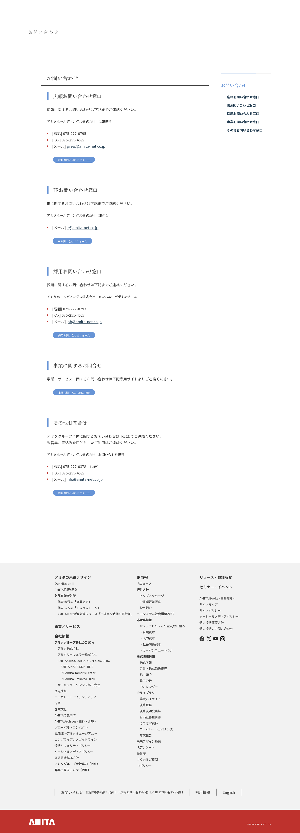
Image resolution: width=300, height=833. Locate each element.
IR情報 (142, 577)
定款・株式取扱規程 (153, 668)
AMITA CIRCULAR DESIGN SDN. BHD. (84, 660)
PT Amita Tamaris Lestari (78, 672)
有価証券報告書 (150, 716)
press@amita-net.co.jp (86, 146)
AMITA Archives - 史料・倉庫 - (75, 721)
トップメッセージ (152, 595)
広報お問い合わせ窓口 (135, 792)
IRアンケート (146, 747)
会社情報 (62, 636)
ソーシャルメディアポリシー (74, 751)
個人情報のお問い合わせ (216, 628)
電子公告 (146, 680)
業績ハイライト (150, 698)
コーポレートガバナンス (156, 729)
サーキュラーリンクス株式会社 (79, 684)
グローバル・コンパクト (71, 727)
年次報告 (146, 735)
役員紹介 (146, 607)
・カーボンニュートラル (156, 650)
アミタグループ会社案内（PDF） (77, 763)
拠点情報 (61, 690)
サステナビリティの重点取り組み (162, 625)
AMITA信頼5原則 (66, 589)
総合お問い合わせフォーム (74, 493)
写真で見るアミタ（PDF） (73, 769)
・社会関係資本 (150, 644)
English (229, 792)
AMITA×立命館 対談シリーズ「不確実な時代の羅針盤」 (96, 613)
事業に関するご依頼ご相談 (74, 393)
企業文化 (61, 709)
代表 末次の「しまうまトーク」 (79, 607)
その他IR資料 (149, 723)
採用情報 (202, 792)
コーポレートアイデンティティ (75, 696)
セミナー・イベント (216, 586)
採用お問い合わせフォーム (74, 335)
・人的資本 (147, 638)
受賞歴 (141, 753)
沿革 (58, 703)
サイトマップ (209, 604)
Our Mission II (64, 583)
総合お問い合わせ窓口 (101, 792)
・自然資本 (147, 632)
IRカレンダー (149, 686)
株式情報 (146, 662)
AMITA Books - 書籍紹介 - (217, 598)
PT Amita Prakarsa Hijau (78, 678)
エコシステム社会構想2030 (155, 613)
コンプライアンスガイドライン (76, 739)
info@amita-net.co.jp (85, 479)
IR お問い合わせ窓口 (169, 792)
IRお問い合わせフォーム (72, 241)
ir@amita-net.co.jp (82, 227)
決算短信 (146, 704)
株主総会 (146, 674)
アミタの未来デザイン (73, 577)
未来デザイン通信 (149, 741)
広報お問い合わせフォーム (74, 160)
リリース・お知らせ (216, 577)
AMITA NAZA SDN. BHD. (77, 666)
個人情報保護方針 (212, 622)
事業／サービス (67, 626)
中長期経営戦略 (150, 601)
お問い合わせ (72, 792)
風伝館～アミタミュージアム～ (76, 733)
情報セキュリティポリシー (73, 745)
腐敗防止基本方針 (67, 757)
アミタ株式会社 (68, 648)
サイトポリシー (210, 610)
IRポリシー (144, 765)
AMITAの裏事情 (65, 715)
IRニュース (144, 583)
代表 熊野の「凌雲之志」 (75, 601)
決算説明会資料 (150, 710)
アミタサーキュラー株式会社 (77, 654)
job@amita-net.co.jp (84, 321)
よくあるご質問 (147, 759)
